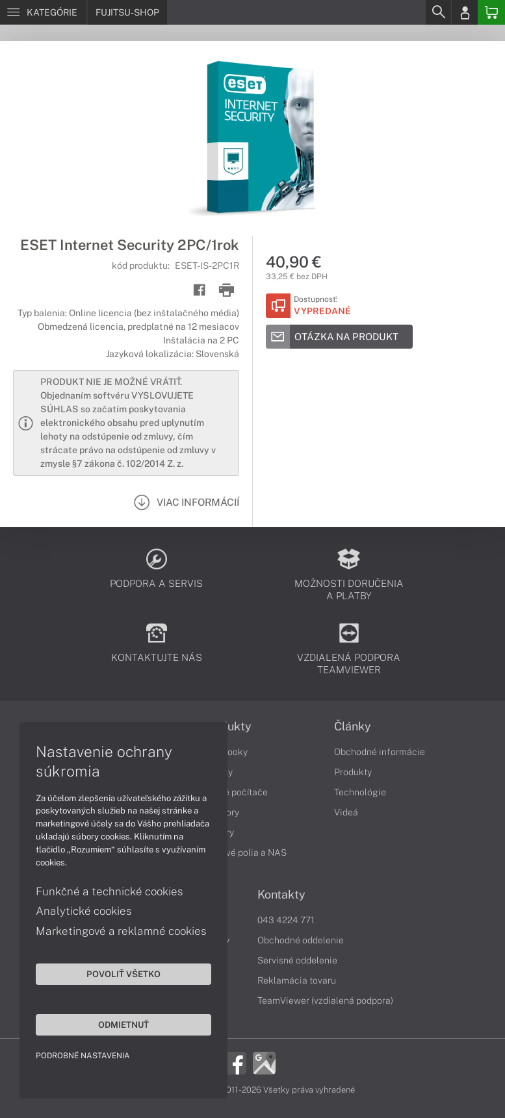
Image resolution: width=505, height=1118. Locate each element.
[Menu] (43, 12)
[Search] (438, 12)
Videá (346, 812)
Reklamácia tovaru (296, 980)
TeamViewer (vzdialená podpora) (325, 1000)
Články (352, 726)
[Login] (465, 12)
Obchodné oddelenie (300, 940)
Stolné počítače (235, 792)
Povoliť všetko (123, 974)
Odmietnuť (123, 1024)
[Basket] (491, 12)
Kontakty (281, 895)
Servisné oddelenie (297, 960)
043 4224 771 (286, 920)
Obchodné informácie (379, 752)
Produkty (353, 772)
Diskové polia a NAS (244, 852)
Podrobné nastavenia (83, 1055)
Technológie (360, 792)
